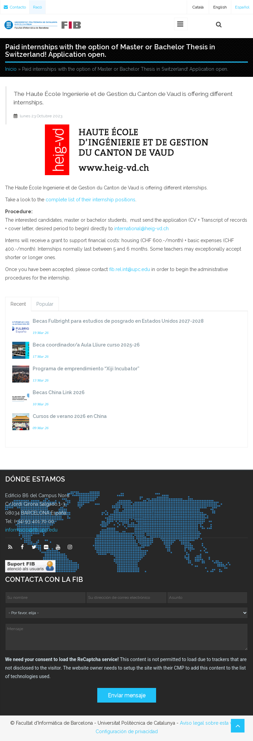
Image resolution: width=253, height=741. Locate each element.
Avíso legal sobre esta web (209, 723)
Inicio (11, 69)
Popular (44, 304)
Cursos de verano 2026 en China (70, 416)
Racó (37, 7)
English (220, 7)
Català (198, 7)
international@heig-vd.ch (141, 228)
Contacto (15, 7)
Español (242, 7)
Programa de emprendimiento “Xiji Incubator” (86, 368)
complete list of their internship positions (90, 199)
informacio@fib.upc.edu (31, 530)
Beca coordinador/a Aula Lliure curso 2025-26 (86, 345)
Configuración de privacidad (127, 731)
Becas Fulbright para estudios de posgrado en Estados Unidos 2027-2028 (118, 321)
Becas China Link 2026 (59, 392)
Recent (18, 304)
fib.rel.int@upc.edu (129, 269)
